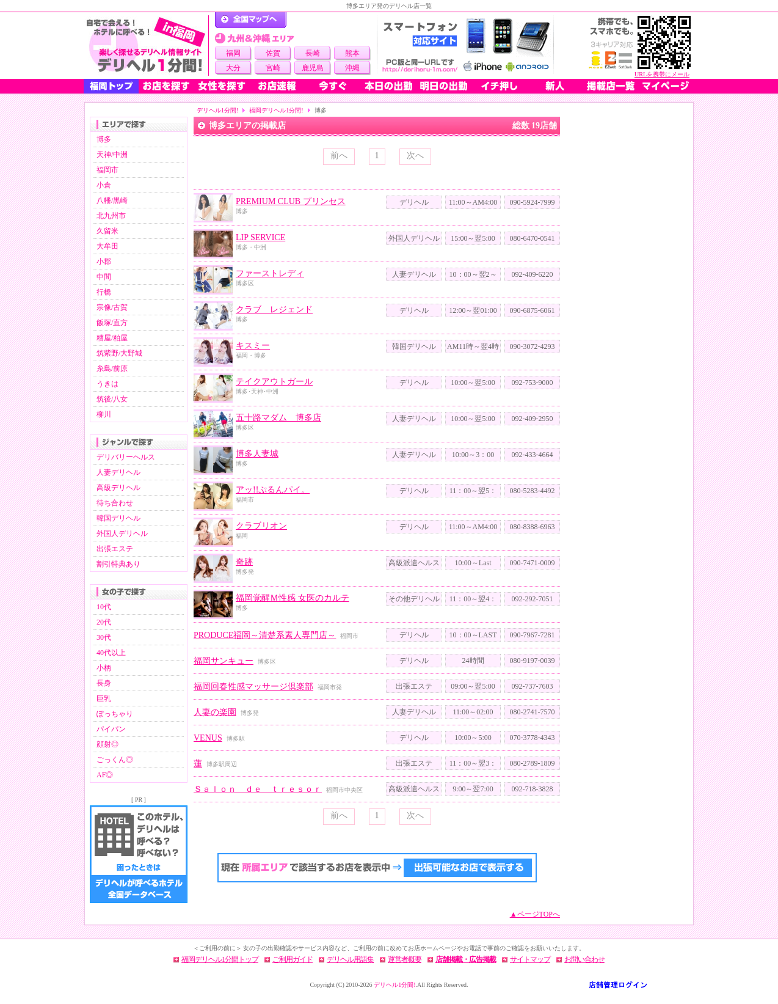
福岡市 (107, 170)
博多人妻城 (257, 453)
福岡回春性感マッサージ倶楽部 (253, 686)
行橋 (103, 292)
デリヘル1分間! (217, 110)
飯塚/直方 (112, 322)
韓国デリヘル (118, 518)
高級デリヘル (118, 487)
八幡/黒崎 (112, 200)
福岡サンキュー (223, 660)
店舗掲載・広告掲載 (465, 959)
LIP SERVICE (260, 237)
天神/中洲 (112, 154)
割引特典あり (118, 564)
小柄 (103, 668)
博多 (103, 139)
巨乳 (103, 698)
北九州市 (111, 215)
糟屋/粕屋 (112, 338)
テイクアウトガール (274, 381)
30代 (103, 637)
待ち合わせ (114, 503)
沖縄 (352, 68)
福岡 (233, 53)
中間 (103, 277)
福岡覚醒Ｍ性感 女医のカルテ (292, 598)
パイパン (111, 729)
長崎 (312, 53)
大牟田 (107, 246)
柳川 (103, 414)
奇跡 (244, 561)
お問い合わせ (584, 959)
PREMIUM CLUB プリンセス (291, 201)
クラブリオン (261, 525)
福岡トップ (111, 86)
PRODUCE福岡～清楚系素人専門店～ (265, 635)
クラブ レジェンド (274, 309)
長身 (103, 683)
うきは (107, 383)
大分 (233, 68)
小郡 (103, 261)
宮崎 (273, 68)
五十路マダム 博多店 (278, 417)
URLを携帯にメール (661, 74)
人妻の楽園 (215, 712)
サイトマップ (530, 959)
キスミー (253, 345)
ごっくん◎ (114, 759)
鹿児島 (313, 68)
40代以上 (111, 652)
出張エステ (114, 548)
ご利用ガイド (292, 959)
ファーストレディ (270, 273)
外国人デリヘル (122, 533)
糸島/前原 (112, 368)
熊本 (352, 53)
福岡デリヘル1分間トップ (219, 959)
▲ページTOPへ (535, 914)
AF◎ (104, 775)
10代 (103, 607)
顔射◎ (107, 744)
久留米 (107, 231)
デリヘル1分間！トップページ (250, 20)
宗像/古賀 (112, 307)
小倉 (103, 185)
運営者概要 (404, 959)
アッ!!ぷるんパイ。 (273, 489)
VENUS (208, 737)
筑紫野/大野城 (119, 353)
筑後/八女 (112, 399)
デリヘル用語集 (350, 959)
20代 (103, 622)
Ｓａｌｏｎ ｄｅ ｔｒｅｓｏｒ (258, 789)
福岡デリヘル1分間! (276, 110)
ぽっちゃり (114, 713)
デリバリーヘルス (125, 457)
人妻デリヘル (118, 472)
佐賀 (273, 53)
